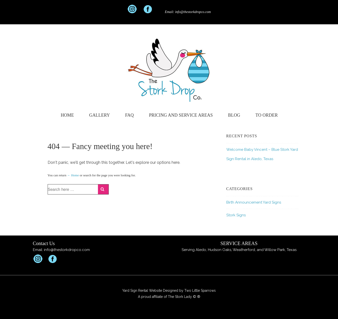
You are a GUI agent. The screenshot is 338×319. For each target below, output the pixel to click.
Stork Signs (236, 215)
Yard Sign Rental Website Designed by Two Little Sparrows (169, 290)
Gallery (99, 115)
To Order (267, 115)
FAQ (129, 115)
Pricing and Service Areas (181, 115)
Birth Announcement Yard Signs (253, 202)
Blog (234, 115)
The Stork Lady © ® (184, 297)
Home (67, 115)
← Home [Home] (73, 175)
